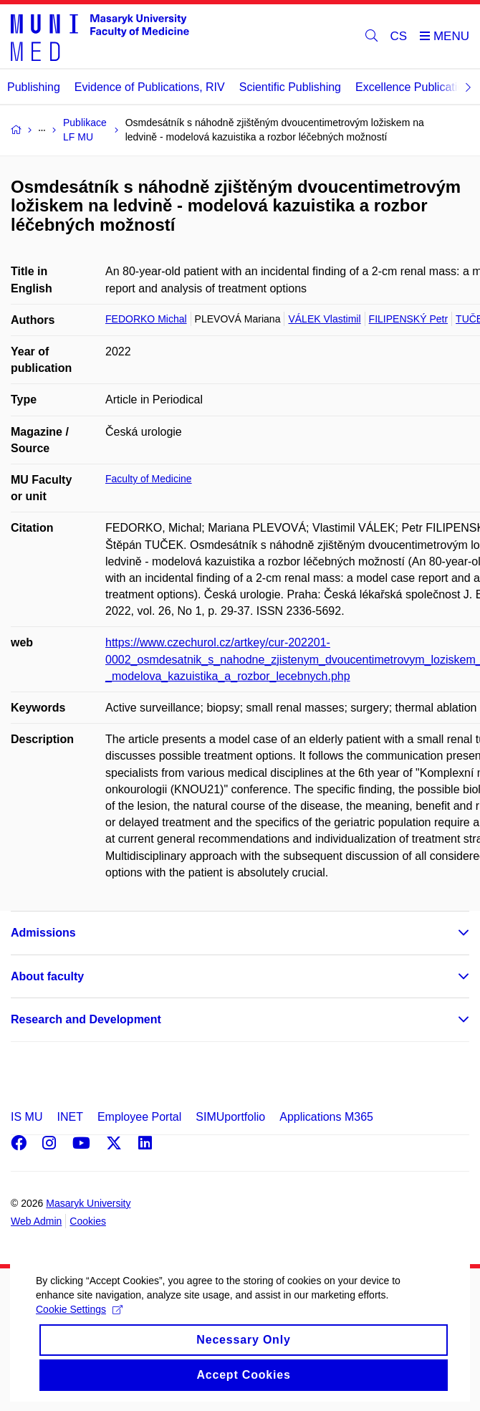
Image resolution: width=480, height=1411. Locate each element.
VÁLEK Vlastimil (324, 319)
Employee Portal (139, 1117)
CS (399, 36)
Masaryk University (88, 1203)
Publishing (33, 87)
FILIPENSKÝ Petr (408, 319)
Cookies (87, 1221)
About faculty (47, 976)
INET (69, 1117)
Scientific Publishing (290, 87)
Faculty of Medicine (148, 478)
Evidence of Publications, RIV (150, 87)
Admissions (43, 933)
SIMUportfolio (230, 1117)
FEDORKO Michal (146, 319)
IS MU (26, 1117)
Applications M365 (326, 1117)
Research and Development (86, 1019)
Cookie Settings (79, 1330)
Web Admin (36, 1221)
